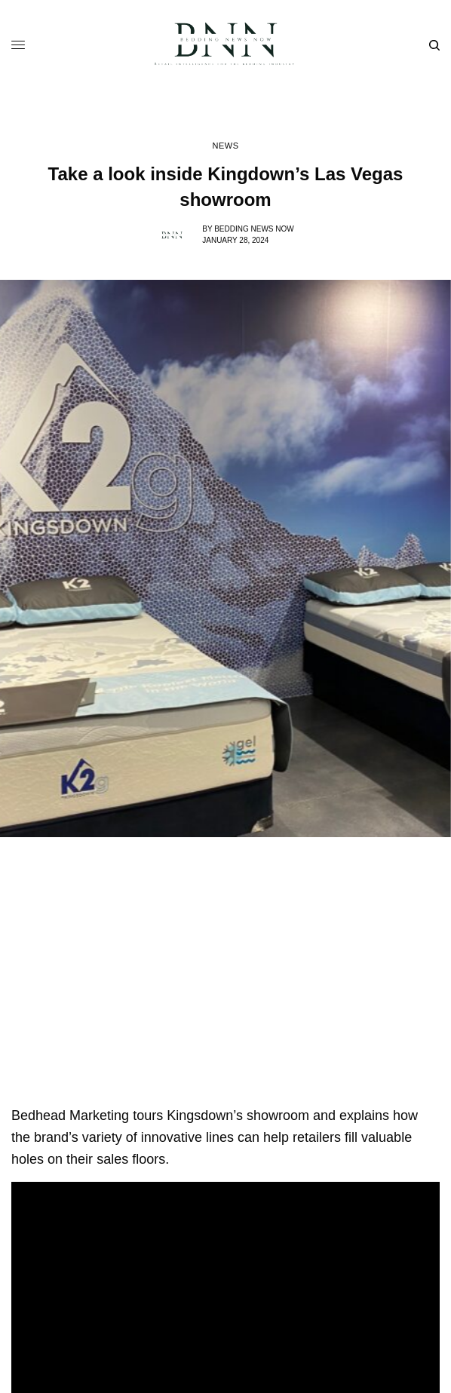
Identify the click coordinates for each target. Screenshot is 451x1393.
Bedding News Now (254, 229)
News (225, 146)
